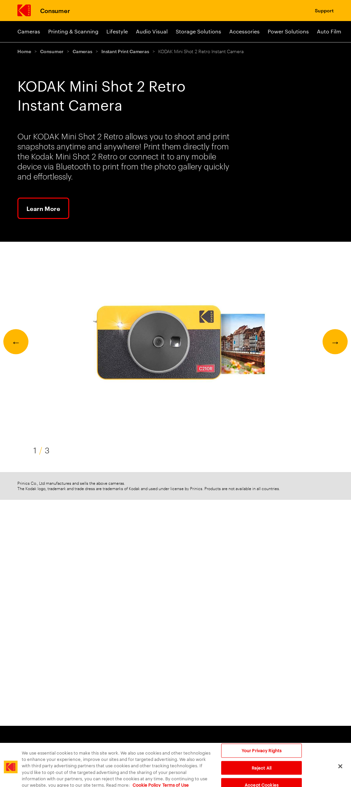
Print (23, 746)
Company (298, 746)
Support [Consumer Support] (324, 10)
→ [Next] (335, 341)
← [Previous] (16, 341)
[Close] (340, 770)
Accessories (244, 31)
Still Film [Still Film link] (192, 746)
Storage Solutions (198, 31)
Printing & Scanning (73, 31)
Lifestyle (117, 31)
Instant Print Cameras (125, 51)
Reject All (261, 772)
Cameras (28, 31)
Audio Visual (152, 31)
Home (24, 51)
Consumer (55, 10)
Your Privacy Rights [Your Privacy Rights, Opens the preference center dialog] (261, 754)
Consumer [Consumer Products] (249, 746)
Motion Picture (146, 746)
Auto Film (329, 31)
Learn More (43, 208)
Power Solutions (288, 31)
